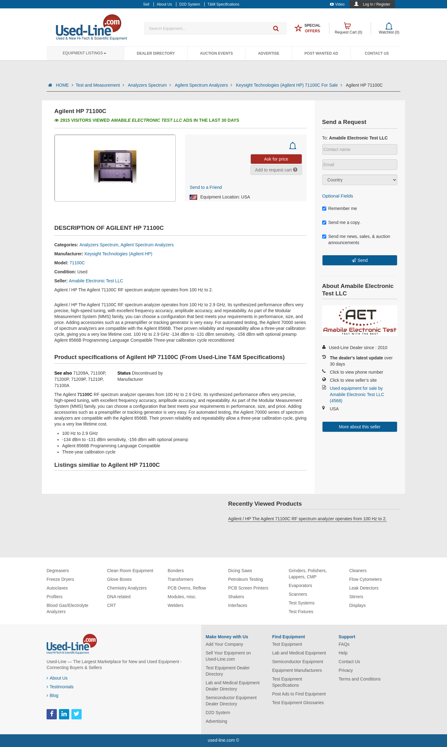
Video (337, 4)
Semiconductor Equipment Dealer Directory (231, 700)
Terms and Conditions (360, 678)
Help (343, 652)
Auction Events (216, 53)
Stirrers (356, 596)
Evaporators (300, 585)
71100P (98, 373)
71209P (78, 379)
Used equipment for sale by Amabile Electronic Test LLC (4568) (357, 394)
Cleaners (358, 570)
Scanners (298, 594)
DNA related (118, 596)
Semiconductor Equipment (297, 661)
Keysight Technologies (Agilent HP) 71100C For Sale (289, 85)
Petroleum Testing (245, 579)
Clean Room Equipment (130, 570)
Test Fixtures (301, 611)
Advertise (268, 53)
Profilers (54, 596)
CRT (111, 605)
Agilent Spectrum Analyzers (204, 85)
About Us (57, 678)
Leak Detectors (363, 587)
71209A (80, 373)
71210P (95, 379)
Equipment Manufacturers (297, 670)
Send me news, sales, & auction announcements (356, 239)
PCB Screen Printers (248, 587)
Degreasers (58, 570)
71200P (61, 379)
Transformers (180, 579)
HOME (64, 85)
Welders (175, 605)
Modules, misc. (182, 596)
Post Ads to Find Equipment (299, 693)
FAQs (344, 644)
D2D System (218, 712)
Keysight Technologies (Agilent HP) (118, 253)
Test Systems (301, 602)
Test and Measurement (100, 85)
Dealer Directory (156, 53)
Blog (52, 695)
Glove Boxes (119, 579)
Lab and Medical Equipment (299, 652)
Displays (357, 605)
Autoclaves (57, 587)
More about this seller (360, 426)
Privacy (346, 670)
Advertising (216, 721)
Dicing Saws (240, 570)
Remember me (339, 208)
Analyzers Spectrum (150, 85)
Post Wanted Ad (321, 53)
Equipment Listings (84, 53)
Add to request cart (276, 169)
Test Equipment (287, 644)
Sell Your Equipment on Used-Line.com (228, 656)
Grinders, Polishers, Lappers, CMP (308, 573)
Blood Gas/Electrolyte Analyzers (67, 608)
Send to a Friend (206, 187)
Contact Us (377, 53)
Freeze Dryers (60, 579)
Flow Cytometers (365, 579)
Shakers (236, 596)
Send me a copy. (341, 222)
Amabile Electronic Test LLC (96, 280)
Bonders (176, 570)
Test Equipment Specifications (287, 682)
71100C (77, 262)
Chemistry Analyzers (127, 587)
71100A (61, 385)
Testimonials (60, 686)
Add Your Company (224, 644)
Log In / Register (376, 4)
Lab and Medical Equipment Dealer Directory (233, 685)
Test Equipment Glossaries (298, 702)
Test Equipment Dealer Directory (228, 670)
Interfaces (237, 605)
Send (363, 260)
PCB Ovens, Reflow (187, 587)
